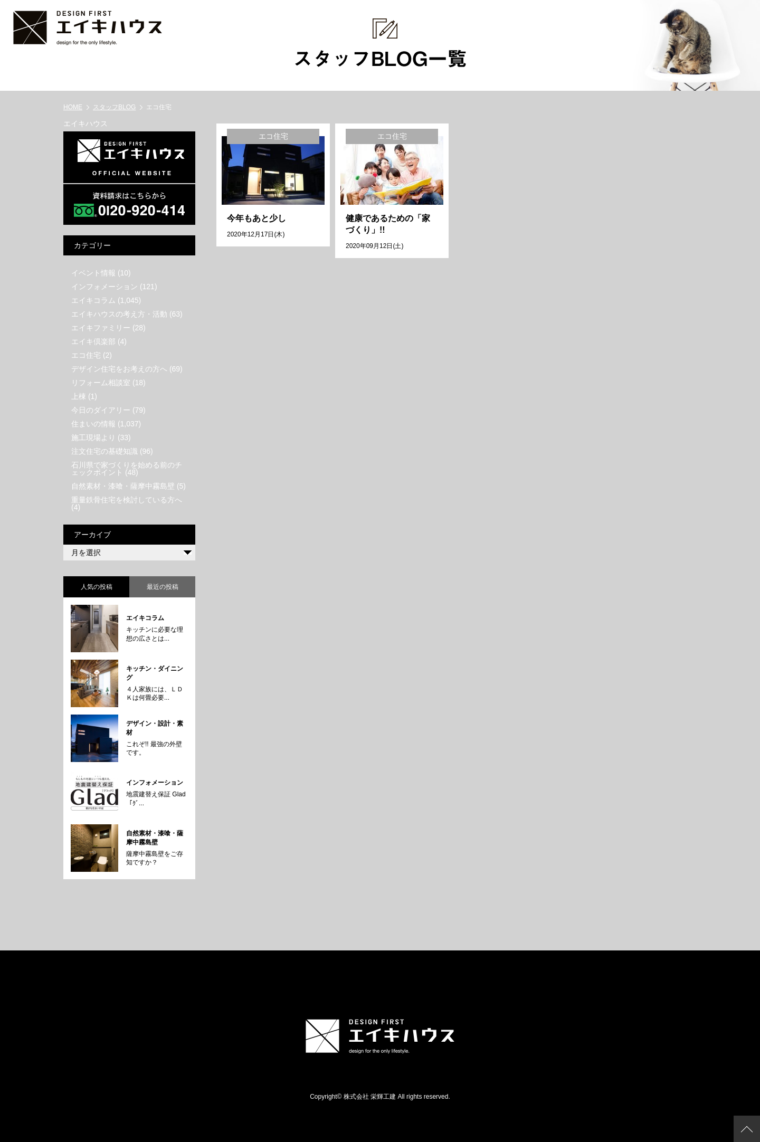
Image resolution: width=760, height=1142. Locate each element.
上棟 (78, 396)
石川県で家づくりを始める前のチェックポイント (126, 469)
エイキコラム (93, 300)
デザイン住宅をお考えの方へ (119, 369)
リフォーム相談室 (100, 382)
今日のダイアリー (100, 410)
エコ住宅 (86, 355)
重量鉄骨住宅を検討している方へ (126, 500)
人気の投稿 (96, 587)
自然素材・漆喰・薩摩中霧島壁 (123, 486)
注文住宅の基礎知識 (104, 451)
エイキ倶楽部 (93, 341)
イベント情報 (93, 273)
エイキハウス (85, 123)
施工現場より (93, 437)
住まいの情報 (93, 424)
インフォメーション (104, 286)
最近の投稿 (162, 587)
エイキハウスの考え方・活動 (119, 314)
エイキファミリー (100, 327)
